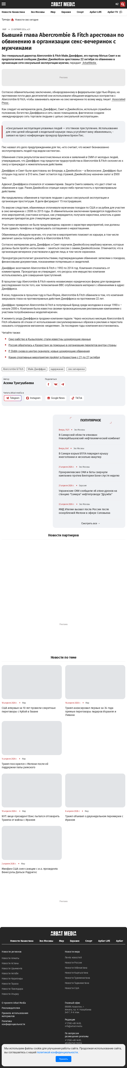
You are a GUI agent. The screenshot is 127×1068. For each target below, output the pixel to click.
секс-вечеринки (76, 369)
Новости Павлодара (12, 988)
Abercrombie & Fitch (13, 369)
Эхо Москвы (38, 12)
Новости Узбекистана (76, 967)
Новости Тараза (10, 983)
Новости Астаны (10, 963)
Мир (53, 12)
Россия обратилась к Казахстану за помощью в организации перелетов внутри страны (62, 345)
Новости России (73, 962)
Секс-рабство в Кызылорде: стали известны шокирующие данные (50, 339)
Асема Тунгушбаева (18, 383)
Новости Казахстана (13, 12)
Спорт (80, 12)
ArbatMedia (89, 63)
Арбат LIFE (96, 12)
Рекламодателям (11, 1008)
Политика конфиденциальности (13, 1023)
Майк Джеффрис (37, 369)
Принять (63, 1059)
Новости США (72, 988)
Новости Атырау (10, 994)
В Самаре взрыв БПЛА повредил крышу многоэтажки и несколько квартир (83, 455)
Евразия (66, 12)
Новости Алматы (10, 958)
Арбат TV (115, 12)
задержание (57, 369)
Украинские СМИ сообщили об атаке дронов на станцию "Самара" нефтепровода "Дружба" (88, 492)
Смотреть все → (90, 523)
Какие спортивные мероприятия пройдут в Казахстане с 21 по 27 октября (54, 357)
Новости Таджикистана (77, 983)
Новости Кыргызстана (76, 972)
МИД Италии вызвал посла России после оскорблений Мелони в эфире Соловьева (84, 511)
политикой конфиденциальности (57, 1052)
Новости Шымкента (12, 968)
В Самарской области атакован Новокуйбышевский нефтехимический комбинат (89, 436)
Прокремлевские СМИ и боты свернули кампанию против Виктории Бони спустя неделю (89, 474)
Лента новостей (73, 957)
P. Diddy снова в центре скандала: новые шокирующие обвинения (49, 351)
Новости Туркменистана (77, 977)
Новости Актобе (10, 973)
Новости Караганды (12, 978)
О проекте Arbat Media (14, 1002)
